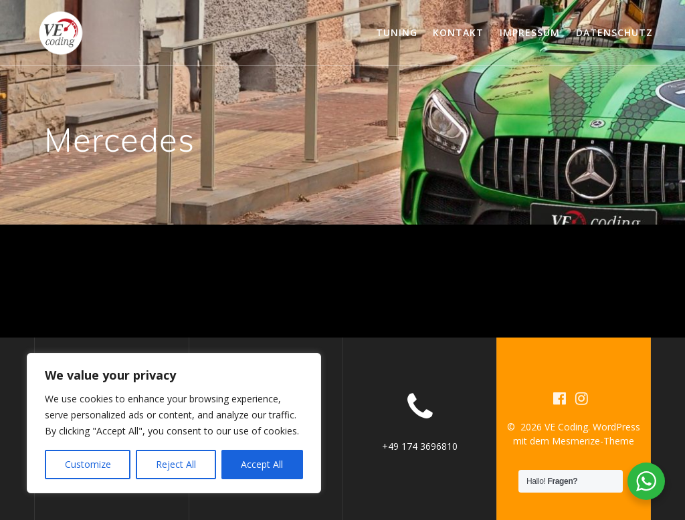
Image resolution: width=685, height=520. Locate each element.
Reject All (176, 464)
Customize (88, 464)
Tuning (396, 32)
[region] (174, 423)
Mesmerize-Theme (593, 440)
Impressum (530, 32)
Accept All (262, 464)
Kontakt (458, 32)
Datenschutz (614, 32)
